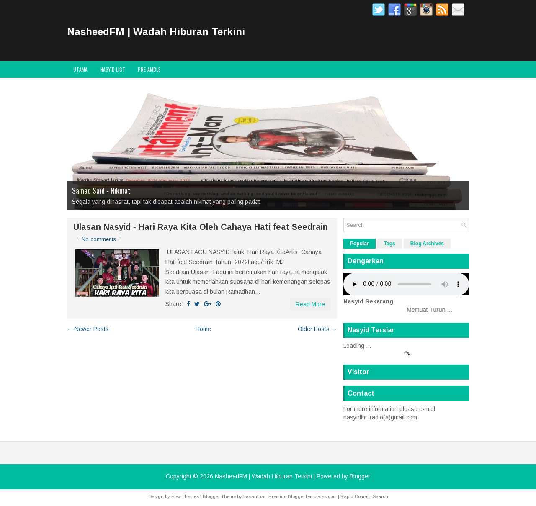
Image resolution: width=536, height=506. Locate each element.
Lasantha (253, 496)
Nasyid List (112, 69)
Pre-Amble (149, 69)
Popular (359, 244)
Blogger (360, 476)
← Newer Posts (88, 329)
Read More (310, 304)
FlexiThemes (185, 496)
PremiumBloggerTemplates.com (302, 496)
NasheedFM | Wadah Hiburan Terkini (156, 31)
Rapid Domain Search (364, 496)
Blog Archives (427, 244)
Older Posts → (317, 329)
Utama (80, 69)
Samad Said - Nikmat (101, 190)
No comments (99, 239)
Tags (389, 244)
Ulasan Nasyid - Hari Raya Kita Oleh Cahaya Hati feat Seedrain (200, 226)
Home (203, 329)
